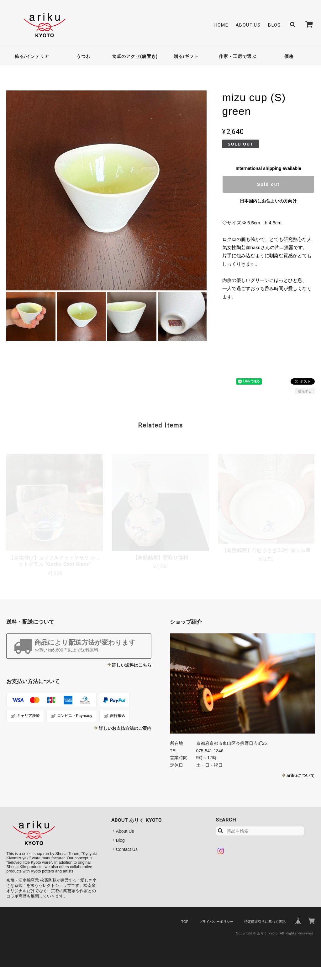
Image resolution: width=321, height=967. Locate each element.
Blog (274, 25)
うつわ (83, 56)
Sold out (268, 184)
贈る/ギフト (186, 56)
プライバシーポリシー (216, 922)
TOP (184, 922)
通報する (305, 391)
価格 (289, 56)
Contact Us (127, 849)
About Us (248, 25)
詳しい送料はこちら (131, 665)
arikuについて (300, 775)
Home (221, 25)
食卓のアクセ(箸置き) (135, 56)
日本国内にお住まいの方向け (268, 200)
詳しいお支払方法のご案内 (125, 728)
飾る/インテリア (32, 56)
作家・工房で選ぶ (237, 56)
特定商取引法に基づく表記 (265, 922)
